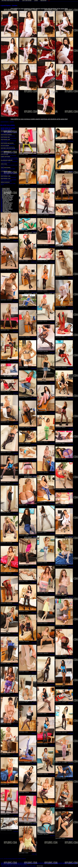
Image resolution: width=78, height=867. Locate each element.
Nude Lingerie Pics (7, 192)
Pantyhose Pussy (7, 205)
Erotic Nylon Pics (6, 194)
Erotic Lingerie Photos (8, 195)
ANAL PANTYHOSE (5, 167)
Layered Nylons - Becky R (5, 633)
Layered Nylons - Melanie (5, 269)
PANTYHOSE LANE (5, 176)
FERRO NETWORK (5, 156)
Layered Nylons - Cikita (5, 421)
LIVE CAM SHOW (26, 0)
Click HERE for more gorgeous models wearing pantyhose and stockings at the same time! (39, 8)
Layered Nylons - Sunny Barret (60, 762)
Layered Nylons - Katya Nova (42, 743)
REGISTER (43, 0)
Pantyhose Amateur (8, 199)
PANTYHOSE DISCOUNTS (7, 143)
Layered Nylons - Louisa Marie (60, 489)
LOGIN (36, 0)
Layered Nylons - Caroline (60, 140)
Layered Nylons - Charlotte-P (60, 701)
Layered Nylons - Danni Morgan (43, 214)
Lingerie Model (6, 188)
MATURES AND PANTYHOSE (8, 148)
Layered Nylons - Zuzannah (24, 792)
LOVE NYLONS (4, 151)
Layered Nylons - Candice (5, 663)
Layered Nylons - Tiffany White (42, 592)
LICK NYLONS (4, 154)
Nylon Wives (6, 201)
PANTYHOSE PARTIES (6, 134)
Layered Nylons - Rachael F (24, 671)
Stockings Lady (7, 207)
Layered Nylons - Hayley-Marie (24, 184)
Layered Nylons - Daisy (59, 535)
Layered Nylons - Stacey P (60, 216)
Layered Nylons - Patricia (59, 276)
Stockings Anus (7, 211)
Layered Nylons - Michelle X (60, 427)
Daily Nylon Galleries (7, 196)
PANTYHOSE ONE (5, 137)
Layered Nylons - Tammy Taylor (61, 565)
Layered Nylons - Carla (41, 502)
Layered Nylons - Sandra (23, 154)
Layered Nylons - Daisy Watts (42, 260)
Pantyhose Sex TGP (7, 198)
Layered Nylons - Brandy (23, 367)
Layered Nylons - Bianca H (5, 512)
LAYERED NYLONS (5, 171)
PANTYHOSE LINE (5, 139)
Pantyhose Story (7, 206)
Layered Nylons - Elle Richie (24, 214)
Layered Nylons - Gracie (23, 581)
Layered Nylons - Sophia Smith (61, 595)
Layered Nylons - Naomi (41, 184)
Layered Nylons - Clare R (5, 482)
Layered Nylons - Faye (59, 246)
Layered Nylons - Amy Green (42, 804)
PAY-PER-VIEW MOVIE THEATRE (10, 0)
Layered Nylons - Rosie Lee (42, 321)
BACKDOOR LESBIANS (6, 160)
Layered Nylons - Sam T (23, 397)
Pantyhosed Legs (7, 204)
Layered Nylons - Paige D (60, 170)
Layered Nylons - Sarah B (23, 611)
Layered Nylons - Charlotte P (24, 290)
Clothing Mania (6, 189)
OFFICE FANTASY (5, 182)
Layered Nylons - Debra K (5, 239)
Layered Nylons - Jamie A (41, 532)
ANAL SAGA (4, 164)
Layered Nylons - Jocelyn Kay (6, 572)
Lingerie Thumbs (6, 193)
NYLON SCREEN (5, 145)
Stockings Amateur (8, 209)
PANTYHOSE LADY (5, 178)
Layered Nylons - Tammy (5, 753)
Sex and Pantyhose (8, 203)
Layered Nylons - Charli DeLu (42, 441)
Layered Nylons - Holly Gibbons (43, 154)
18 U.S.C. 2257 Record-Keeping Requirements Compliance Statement (13, 858)
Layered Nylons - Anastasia (42, 562)
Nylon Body (6, 210)
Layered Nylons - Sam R (59, 686)
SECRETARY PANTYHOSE (7, 131)
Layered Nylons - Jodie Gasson (61, 200)
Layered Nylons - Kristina (41, 713)
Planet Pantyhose (6, 190)
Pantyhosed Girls (7, 200)
